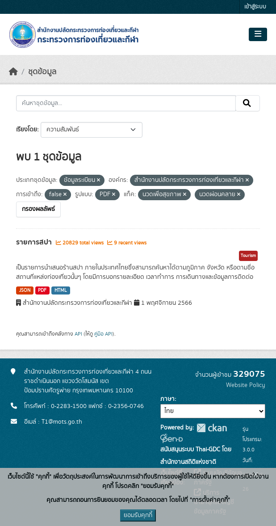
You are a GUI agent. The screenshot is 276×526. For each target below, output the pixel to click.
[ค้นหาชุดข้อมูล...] (126, 103)
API (78, 334)
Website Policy (245, 385)
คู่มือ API (103, 334)
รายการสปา (35, 242)
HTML (60, 290)
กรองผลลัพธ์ (38, 209)
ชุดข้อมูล (42, 72)
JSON (24, 290)
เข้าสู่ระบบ (255, 7)
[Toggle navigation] (258, 34)
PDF (42, 290)
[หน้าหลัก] (13, 72)
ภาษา (167, 399)
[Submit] (247, 103)
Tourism (248, 255)
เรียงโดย (26, 129)
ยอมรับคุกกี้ (138, 515)
